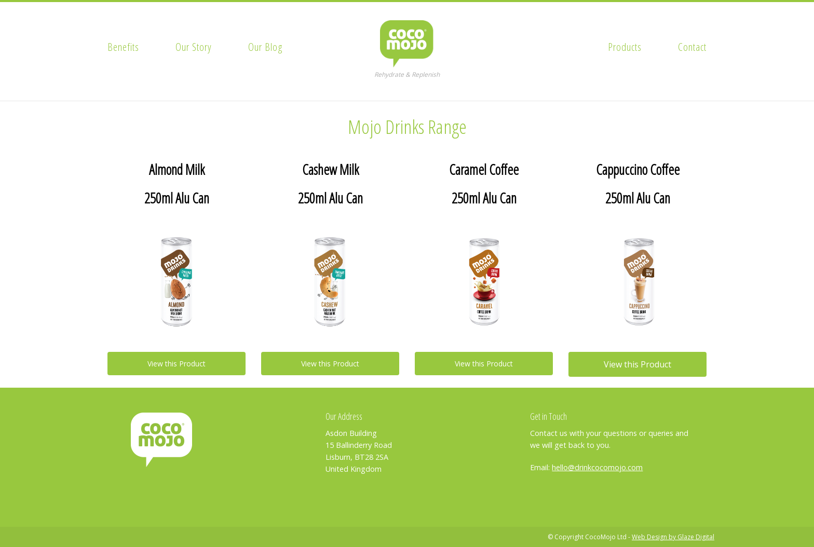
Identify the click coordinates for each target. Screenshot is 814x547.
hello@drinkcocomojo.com (597, 467)
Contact (692, 46)
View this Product (176, 363)
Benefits (123, 46)
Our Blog (265, 46)
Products (625, 46)
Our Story (193, 46)
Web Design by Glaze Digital (673, 536)
